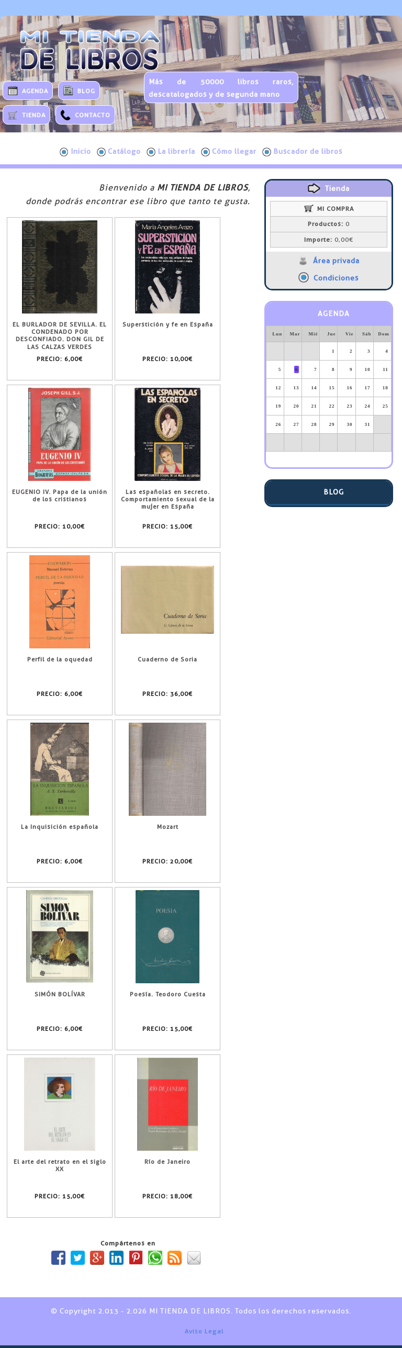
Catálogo (119, 151)
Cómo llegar (228, 151)
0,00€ (328, 239)
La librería (171, 151)
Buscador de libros (302, 151)
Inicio (75, 151)
